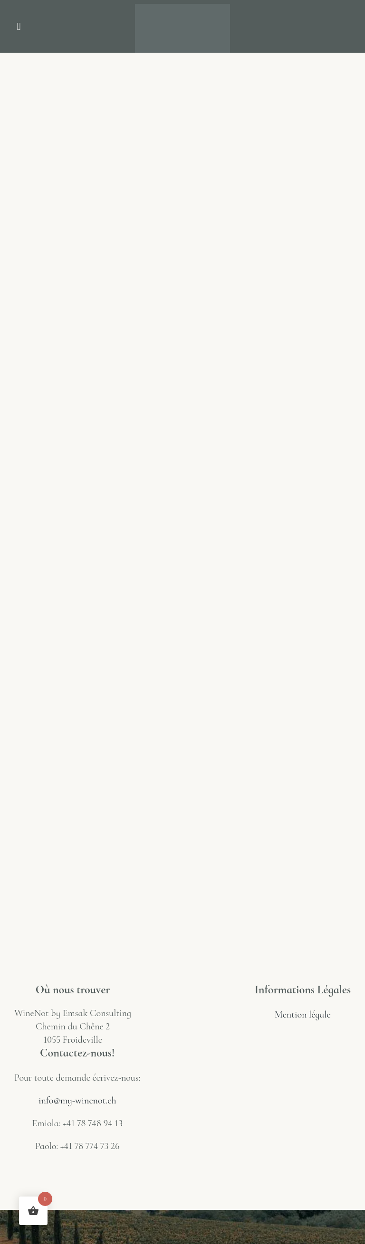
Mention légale (303, 1014)
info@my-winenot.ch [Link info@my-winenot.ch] (77, 1100)
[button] (18, 26)
